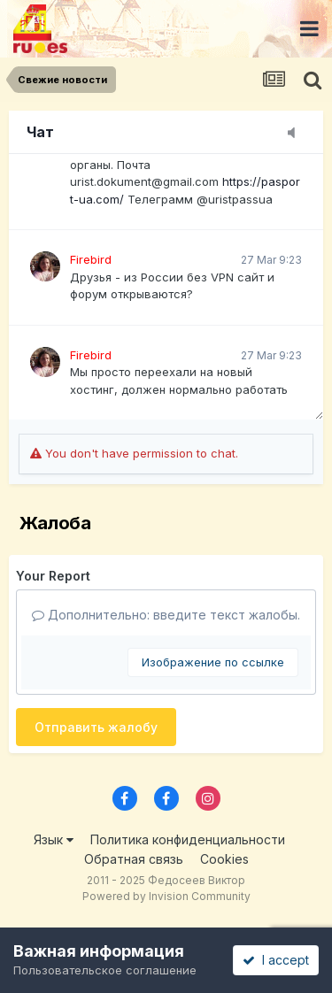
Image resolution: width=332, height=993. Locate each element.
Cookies (224, 858)
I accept (276, 959)
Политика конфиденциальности (187, 839)
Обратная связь (133, 858)
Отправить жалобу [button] (96, 727)
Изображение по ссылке (213, 662)
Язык (53, 839)
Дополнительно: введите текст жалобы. (166, 614)
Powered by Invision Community (166, 896)
